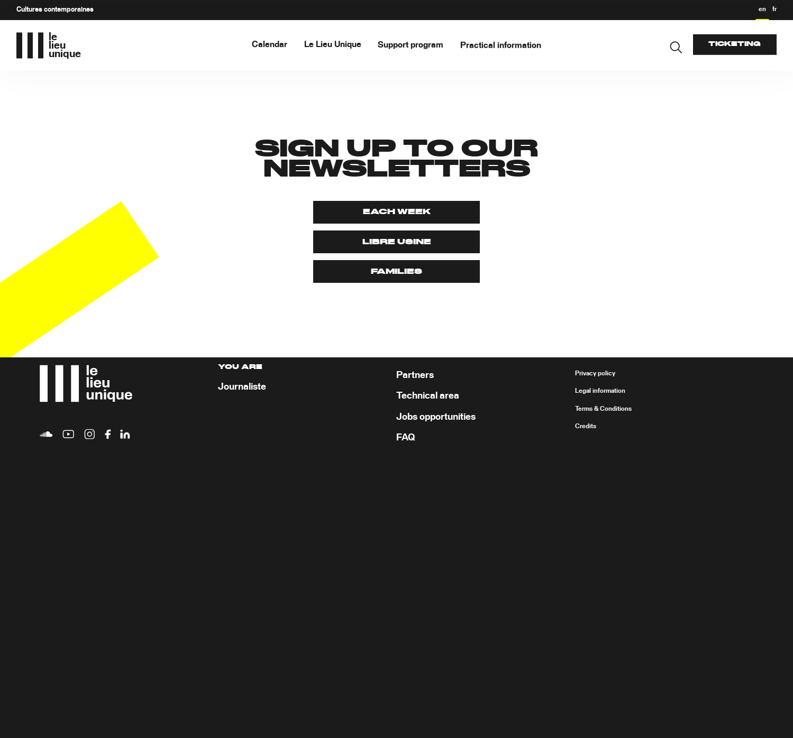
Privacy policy (595, 374)
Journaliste (242, 387)
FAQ (405, 438)
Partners (415, 375)
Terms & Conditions (603, 409)
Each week (397, 212)
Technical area (427, 396)
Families (396, 271)
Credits (585, 427)
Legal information (600, 392)
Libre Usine (396, 242)
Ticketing (734, 44)
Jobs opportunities (436, 417)
